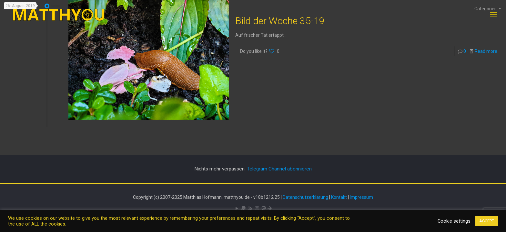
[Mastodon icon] (263, 208)
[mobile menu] (493, 14)
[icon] (243, 208)
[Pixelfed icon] (257, 208)
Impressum (361, 197)
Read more (486, 51)
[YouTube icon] (236, 208)
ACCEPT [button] (486, 220)
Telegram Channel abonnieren (279, 169)
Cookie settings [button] (454, 221)
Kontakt (339, 197)
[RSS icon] (250, 208)
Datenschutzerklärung (305, 197)
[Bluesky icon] (270, 208)
